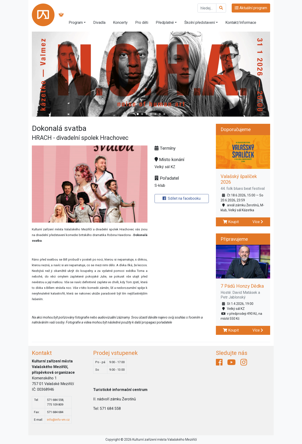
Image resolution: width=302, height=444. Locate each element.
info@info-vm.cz (58, 419)
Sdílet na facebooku (182, 198)
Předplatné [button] (165, 22)
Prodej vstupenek (115, 353)
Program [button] (76, 22)
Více (257, 222)
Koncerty (120, 22)
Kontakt (42, 353)
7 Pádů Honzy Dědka (242, 286)
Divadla (99, 22)
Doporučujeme (236, 129)
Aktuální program (251, 8)
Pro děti (141, 22)
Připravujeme (234, 239)
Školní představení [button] (199, 22)
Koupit (231, 222)
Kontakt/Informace (240, 22)
